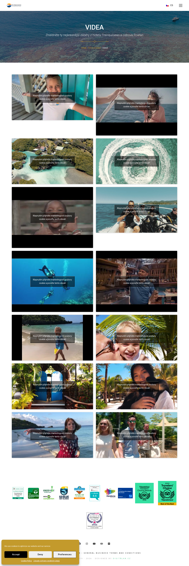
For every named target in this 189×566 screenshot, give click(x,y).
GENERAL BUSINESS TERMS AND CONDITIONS (112, 553)
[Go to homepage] (14, 5)
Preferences (64, 554)
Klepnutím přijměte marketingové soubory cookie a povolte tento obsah (136, 105)
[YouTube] (94, 544)
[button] (180, 5)
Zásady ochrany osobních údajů (46, 561)
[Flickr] (109, 544)
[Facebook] (79, 544)
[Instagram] (87, 544)
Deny (40, 554)
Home (84, 48)
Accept (16, 554)
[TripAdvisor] (102, 544)
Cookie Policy (26, 561)
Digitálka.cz (122, 558)
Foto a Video (94, 48)
